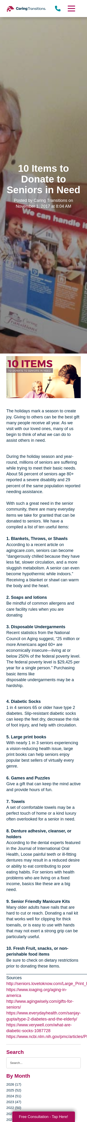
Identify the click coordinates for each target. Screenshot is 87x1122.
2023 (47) (13, 1102)
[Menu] (71, 8)
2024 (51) (13, 1096)
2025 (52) (13, 1090)
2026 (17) (13, 1084)
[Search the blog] (43, 1062)
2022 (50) (13, 1108)
